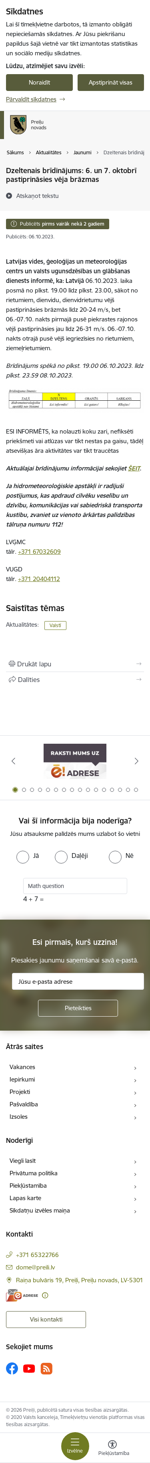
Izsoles (19, 1116)
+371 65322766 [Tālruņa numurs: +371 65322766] (37, 1255)
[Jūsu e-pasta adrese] (78, 981)
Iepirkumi (22, 1079)
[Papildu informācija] (45, 1295)
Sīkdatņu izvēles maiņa (40, 1210)
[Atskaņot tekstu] (37, 195)
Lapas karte (25, 1198)
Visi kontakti (46, 1319)
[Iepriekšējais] (13, 761)
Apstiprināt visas (110, 82)
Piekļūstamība (28, 1185)
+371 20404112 (39, 579)
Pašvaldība (24, 1104)
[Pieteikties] (78, 1008)
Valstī (55, 625)
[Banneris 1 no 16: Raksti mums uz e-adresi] (75, 761)
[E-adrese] (22, 1295)
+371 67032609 (39, 551)
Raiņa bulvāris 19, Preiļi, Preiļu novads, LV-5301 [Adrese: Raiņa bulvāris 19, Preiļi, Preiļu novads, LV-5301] (79, 1280)
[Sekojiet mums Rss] (46, 1368)
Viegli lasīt (23, 1160)
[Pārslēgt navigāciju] (75, 1446)
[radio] (27, 855)
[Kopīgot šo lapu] (75, 679)
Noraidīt (39, 82)
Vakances (22, 1067)
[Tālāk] (137, 761)
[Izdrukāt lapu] (75, 664)
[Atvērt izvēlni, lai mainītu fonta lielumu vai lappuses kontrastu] (112, 1449)
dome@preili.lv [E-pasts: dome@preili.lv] (35, 1267)
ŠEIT (134, 468)
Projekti (20, 1092)
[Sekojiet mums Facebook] (12, 1368)
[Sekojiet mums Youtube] (29, 1368)
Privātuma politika (34, 1173)
